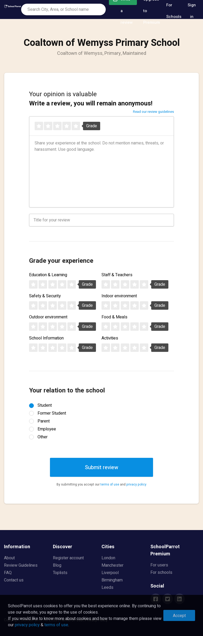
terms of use (109, 484)
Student (45, 405)
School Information (46, 338)
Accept (179, 616)
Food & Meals (114, 317)
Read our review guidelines (153, 111)
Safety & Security (45, 296)
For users (159, 565)
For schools (161, 572)
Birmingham (112, 580)
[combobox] (63, 9)
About (9, 558)
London (108, 558)
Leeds (107, 587)
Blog (57, 565)
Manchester (112, 565)
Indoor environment (119, 296)
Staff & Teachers (117, 275)
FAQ (8, 573)
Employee (47, 429)
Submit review (101, 467)
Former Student (52, 413)
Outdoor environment (48, 317)
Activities (110, 338)
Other (43, 437)
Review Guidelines (21, 565)
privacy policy (136, 484)
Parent (44, 421)
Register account (68, 558)
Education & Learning (48, 275)
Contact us (14, 580)
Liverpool (110, 573)
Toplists (60, 573)
